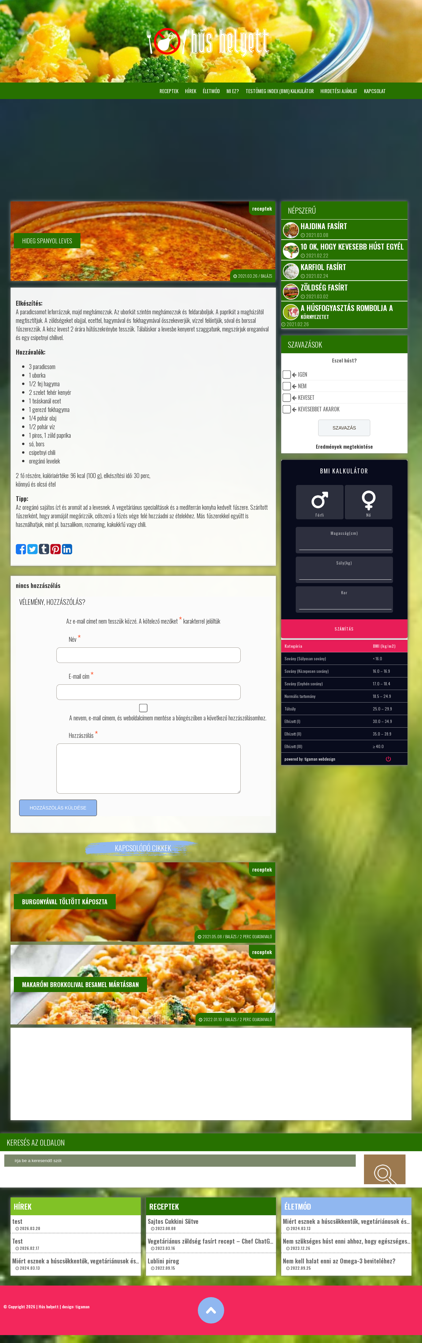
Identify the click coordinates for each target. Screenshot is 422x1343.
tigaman (82, 1314)
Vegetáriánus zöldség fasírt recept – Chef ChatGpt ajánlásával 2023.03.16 (226, 1252)
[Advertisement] (211, 148)
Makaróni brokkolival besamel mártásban (80, 992)
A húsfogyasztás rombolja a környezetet (347, 311)
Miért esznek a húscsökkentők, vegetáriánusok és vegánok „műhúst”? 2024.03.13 (99, 1271)
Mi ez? (232, 90)
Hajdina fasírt (324, 226)
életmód (211, 90)
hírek (190, 90)
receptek (169, 90)
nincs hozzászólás (38, 585)
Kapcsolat (375, 90)
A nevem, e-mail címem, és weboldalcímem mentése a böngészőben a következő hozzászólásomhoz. (167, 717)
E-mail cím (81, 675)
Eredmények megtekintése (344, 446)
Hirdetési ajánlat (338, 90)
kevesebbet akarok (319, 409)
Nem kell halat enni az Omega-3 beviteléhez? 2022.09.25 (339, 1271)
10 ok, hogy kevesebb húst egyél (352, 246)
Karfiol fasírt (323, 266)
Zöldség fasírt (324, 287)
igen (302, 374)
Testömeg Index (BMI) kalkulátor (280, 90)
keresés (384, 1177)
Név (75, 638)
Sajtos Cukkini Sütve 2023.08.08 (173, 1232)
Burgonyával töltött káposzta (64, 909)
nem (302, 386)
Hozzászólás (83, 734)
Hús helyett (49, 1314)
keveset (306, 397)
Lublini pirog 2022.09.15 (163, 1271)
